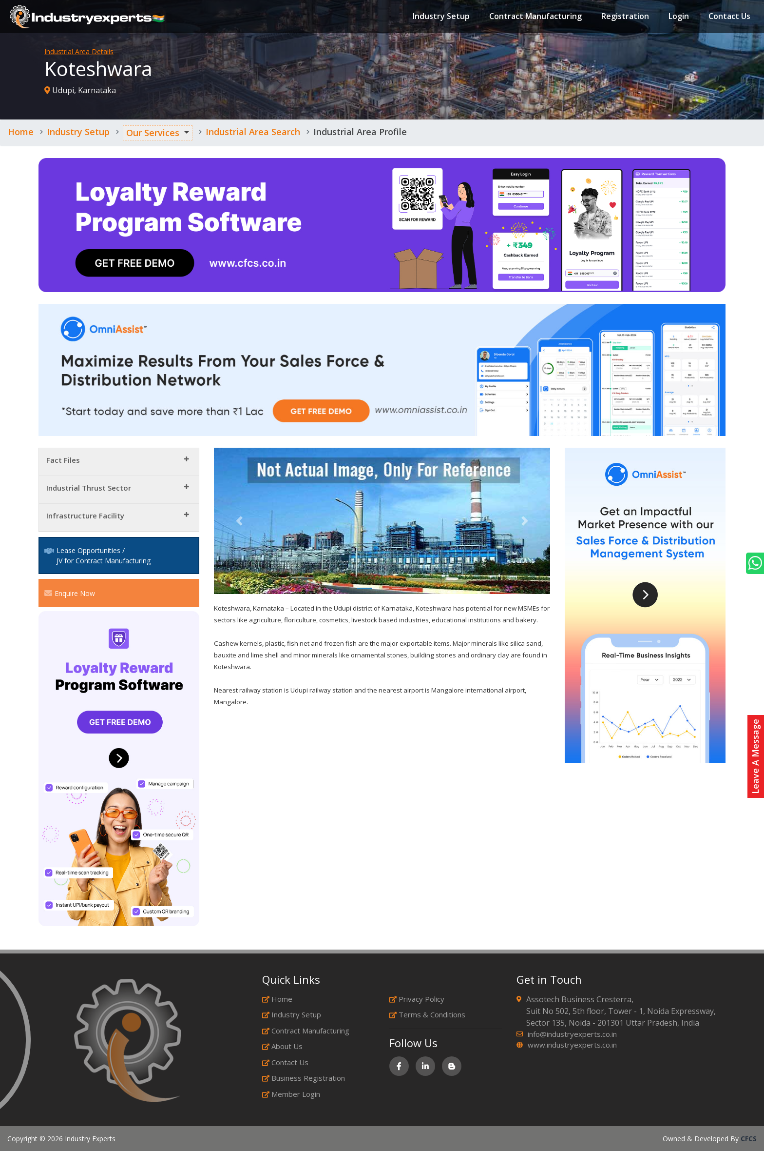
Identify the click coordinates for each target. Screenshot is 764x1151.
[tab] (119, 462)
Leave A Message (755, 756)
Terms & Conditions (427, 1014)
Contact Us (729, 16)
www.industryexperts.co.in (572, 1045)
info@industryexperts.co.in (572, 1034)
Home (21, 132)
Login (678, 16)
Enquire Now (69, 593)
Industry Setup (441, 16)
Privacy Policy (416, 999)
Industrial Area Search (253, 132)
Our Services (152, 133)
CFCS (749, 1138)
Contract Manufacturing (535, 16)
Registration (625, 16)
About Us (282, 1046)
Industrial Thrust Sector (88, 488)
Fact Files (63, 460)
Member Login (291, 1094)
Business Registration (303, 1078)
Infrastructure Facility (85, 515)
